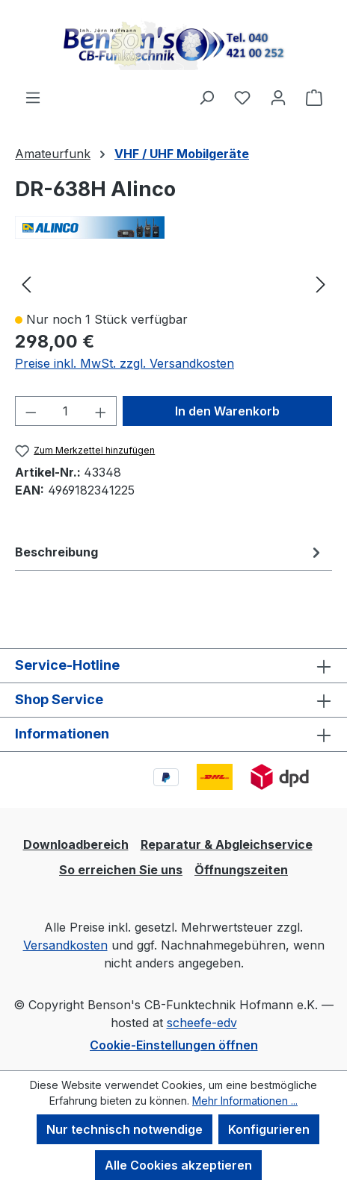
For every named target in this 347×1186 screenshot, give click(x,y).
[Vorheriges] (26, 284)
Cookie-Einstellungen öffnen (174, 1045)
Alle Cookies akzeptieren (178, 1165)
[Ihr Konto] (278, 97)
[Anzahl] (66, 411)
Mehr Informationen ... (245, 1100)
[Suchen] (206, 97)
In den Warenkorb (227, 411)
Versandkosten (65, 945)
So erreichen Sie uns (120, 869)
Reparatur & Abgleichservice (227, 844)
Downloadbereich (76, 844)
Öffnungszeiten (241, 869)
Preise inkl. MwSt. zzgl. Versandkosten (124, 363)
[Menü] (33, 97)
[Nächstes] (321, 284)
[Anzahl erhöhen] (101, 411)
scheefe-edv (202, 1022)
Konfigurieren (269, 1129)
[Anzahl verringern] (30, 411)
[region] (173, 283)
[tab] (170, 552)
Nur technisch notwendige (124, 1129)
